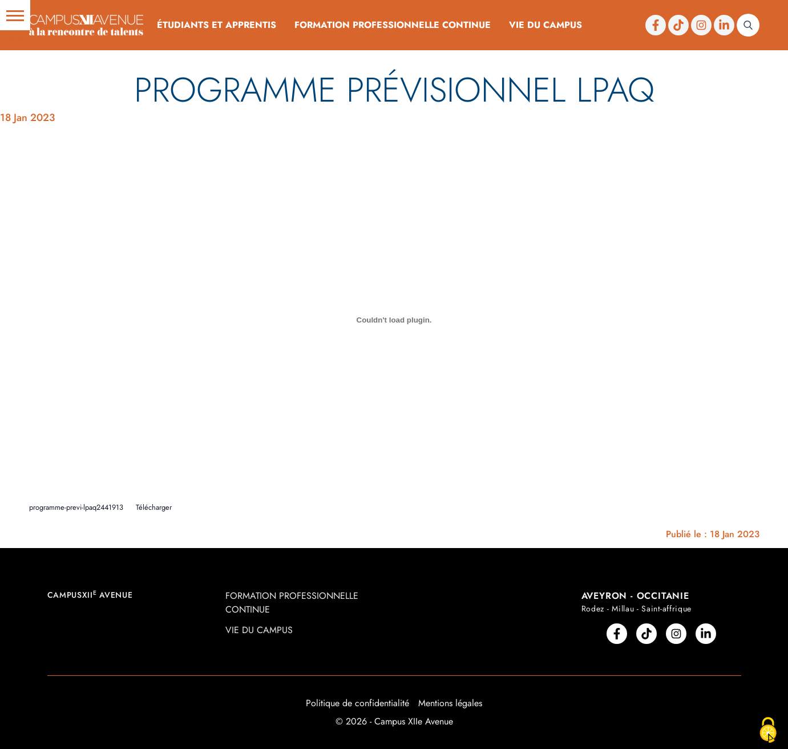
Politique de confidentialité (357, 703)
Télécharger (154, 507)
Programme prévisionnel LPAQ (394, 90)
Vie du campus (545, 24)
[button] (15, 15)
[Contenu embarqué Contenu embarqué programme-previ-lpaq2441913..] (394, 319)
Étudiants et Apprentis (216, 24)
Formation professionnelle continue (392, 24)
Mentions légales (450, 703)
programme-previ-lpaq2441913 (76, 507)
